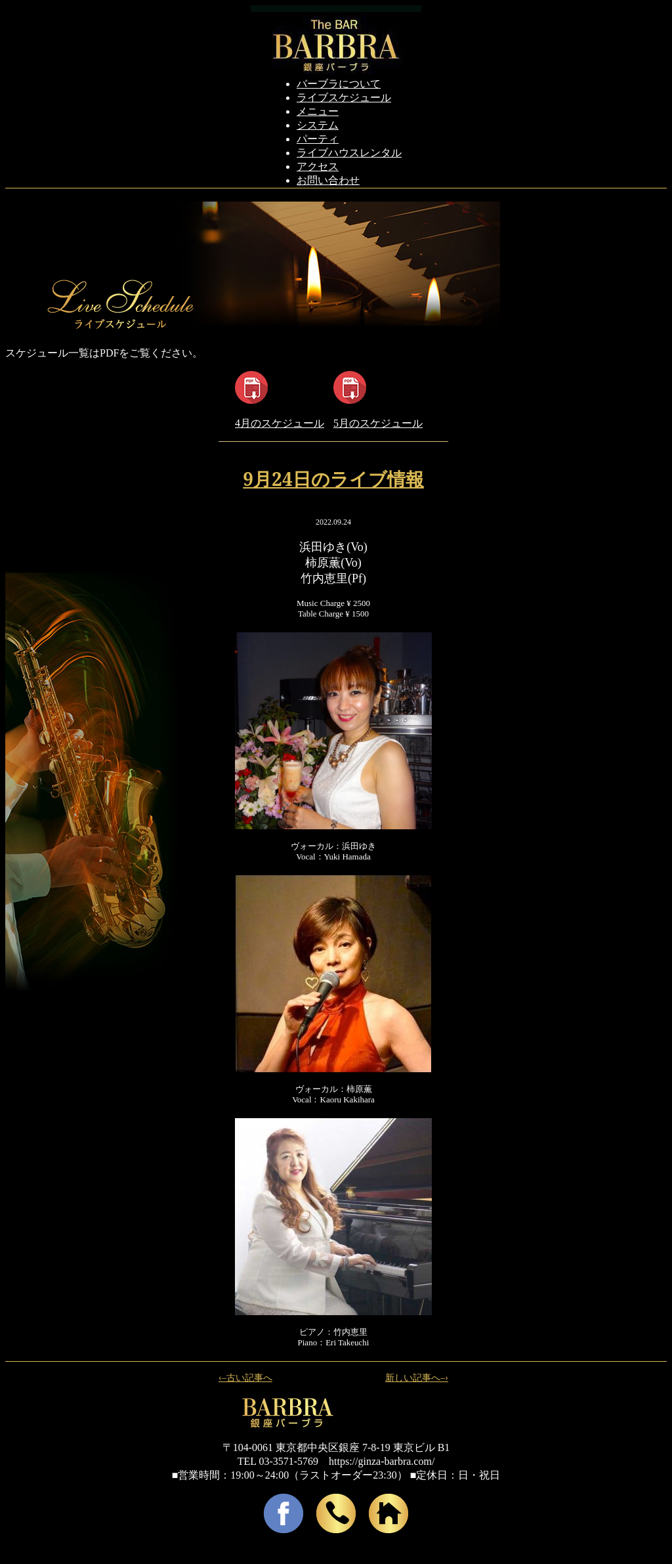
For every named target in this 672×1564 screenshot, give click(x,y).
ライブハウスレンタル (349, 152)
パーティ (318, 138)
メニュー (318, 111)
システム (318, 125)
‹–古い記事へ (245, 1378)
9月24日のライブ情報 (333, 478)
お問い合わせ (328, 180)
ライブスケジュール (344, 97)
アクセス (318, 166)
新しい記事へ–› (416, 1378)
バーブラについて (339, 83)
